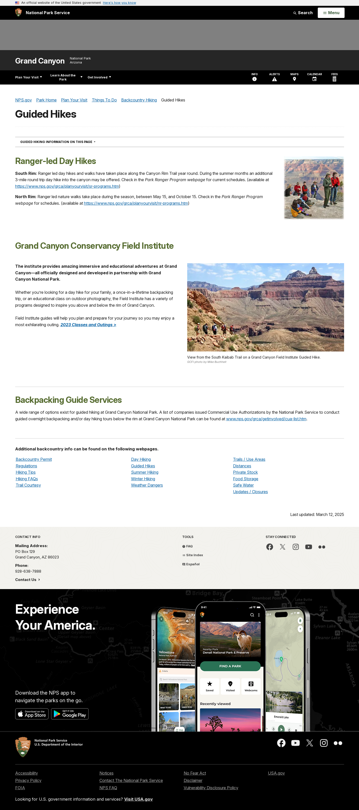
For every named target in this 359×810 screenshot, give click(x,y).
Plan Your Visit (28, 77)
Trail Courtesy (28, 485)
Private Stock (245, 472)
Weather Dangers (147, 485)
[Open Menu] (331, 13)
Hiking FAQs (27, 478)
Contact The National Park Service (131, 780)
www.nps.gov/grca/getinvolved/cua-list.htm (266, 418)
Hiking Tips (26, 472)
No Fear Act (195, 773)
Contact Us (26, 579)
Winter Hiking (143, 478)
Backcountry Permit (34, 459)
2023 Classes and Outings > (88, 324)
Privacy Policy (28, 780)
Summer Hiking (144, 472)
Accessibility (26, 773)
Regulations (26, 465)
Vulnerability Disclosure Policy (211, 787)
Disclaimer (193, 780)
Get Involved (99, 77)
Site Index (192, 555)
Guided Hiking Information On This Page (67, 142)
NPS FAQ (108, 787)
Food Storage (245, 478)
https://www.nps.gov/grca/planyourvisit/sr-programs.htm (67, 186)
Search (303, 12)
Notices (106, 773)
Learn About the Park (66, 77)
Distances (242, 465)
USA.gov (276, 773)
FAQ (187, 546)
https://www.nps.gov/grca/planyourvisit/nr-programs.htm (136, 203)
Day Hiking (141, 459)
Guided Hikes (143, 465)
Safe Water (243, 485)
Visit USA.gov (138, 799)
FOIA (20, 787)
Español (191, 564)
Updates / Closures (250, 491)
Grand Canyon (40, 60)
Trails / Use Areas (249, 459)
